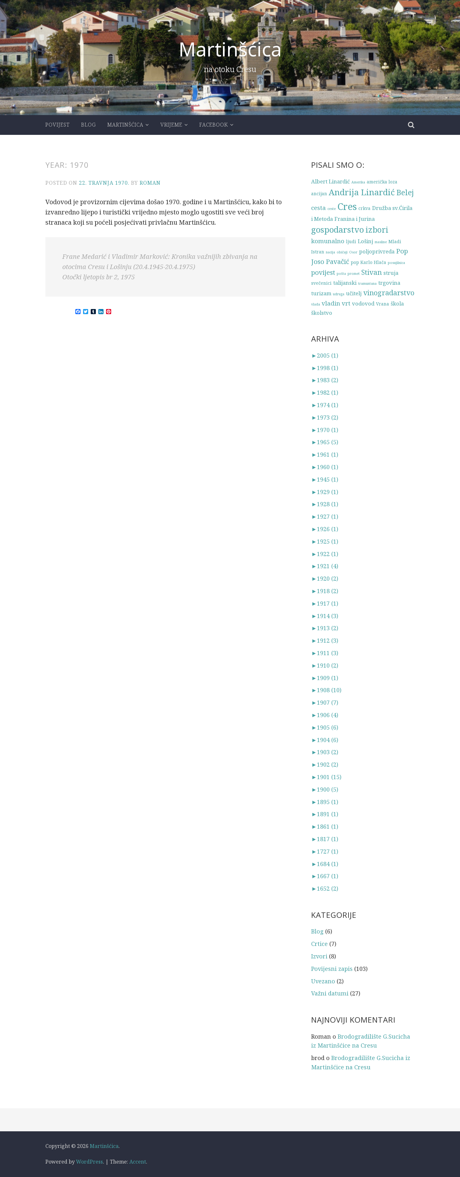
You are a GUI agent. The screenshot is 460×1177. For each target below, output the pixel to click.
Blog (88, 124)
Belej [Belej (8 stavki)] (405, 192)
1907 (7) (324, 702)
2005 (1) (324, 355)
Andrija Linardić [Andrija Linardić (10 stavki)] (362, 192)
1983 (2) (324, 380)
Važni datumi (330, 993)
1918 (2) (324, 591)
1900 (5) (324, 789)
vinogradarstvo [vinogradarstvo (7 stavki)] (388, 292)
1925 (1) (324, 541)
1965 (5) (324, 442)
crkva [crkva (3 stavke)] (364, 208)
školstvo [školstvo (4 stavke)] (321, 312)
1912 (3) (324, 640)
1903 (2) (324, 752)
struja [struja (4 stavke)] (390, 272)
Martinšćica (230, 49)
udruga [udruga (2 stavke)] (338, 294)
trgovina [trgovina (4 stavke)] (389, 282)
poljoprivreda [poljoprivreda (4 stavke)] (377, 251)
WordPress (89, 1161)
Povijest (57, 124)
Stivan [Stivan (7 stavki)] (371, 272)
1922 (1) (324, 554)
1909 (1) (324, 678)
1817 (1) (324, 839)
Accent (137, 1161)
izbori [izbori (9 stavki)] (376, 229)
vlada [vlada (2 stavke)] (315, 304)
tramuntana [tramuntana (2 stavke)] (367, 283)
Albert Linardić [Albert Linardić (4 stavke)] (330, 181)
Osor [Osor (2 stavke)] (353, 252)
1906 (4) (324, 715)
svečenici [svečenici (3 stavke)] (321, 283)
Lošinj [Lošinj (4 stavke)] (365, 241)
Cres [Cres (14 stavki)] (347, 206)
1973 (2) (324, 417)
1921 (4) (324, 566)
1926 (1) (324, 529)
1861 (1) (324, 826)
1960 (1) (324, 467)
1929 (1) (324, 492)
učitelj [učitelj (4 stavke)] (354, 293)
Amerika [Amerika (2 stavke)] (358, 182)
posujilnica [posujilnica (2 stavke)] (396, 262)
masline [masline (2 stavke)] (381, 242)
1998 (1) (324, 368)
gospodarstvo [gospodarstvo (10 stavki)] (337, 229)
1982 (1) (324, 392)
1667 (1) (324, 876)
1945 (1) (324, 479)
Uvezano (323, 981)
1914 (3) (324, 616)
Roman (150, 182)
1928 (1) (324, 504)
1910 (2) (324, 665)
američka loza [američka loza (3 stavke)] (382, 182)
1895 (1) (324, 802)
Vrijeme (171, 124)
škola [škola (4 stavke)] (397, 303)
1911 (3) (324, 653)
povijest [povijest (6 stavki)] (323, 272)
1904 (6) (324, 740)
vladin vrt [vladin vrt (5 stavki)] (336, 303)
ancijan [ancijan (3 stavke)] (319, 193)
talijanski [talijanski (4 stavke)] (344, 282)
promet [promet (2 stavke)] (354, 273)
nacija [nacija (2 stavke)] (330, 252)
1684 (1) (324, 864)
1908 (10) (326, 690)
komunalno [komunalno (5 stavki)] (327, 241)
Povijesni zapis (332, 968)
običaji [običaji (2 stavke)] (342, 252)
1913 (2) (324, 628)
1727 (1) (324, 851)
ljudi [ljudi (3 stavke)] (351, 241)
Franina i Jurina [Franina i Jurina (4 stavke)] (354, 218)
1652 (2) (324, 888)
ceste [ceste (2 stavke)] (331, 208)
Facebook (213, 124)
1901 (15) (326, 777)
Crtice (319, 944)
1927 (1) (324, 516)
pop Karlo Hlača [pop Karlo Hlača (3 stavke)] (368, 262)
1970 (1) (324, 430)
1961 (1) (324, 454)
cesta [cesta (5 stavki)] (318, 208)
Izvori (319, 956)
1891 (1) (324, 814)
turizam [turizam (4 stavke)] (321, 293)
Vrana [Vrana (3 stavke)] (382, 304)
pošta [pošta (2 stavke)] (341, 273)
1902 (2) (324, 764)
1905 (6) (324, 727)
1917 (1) (324, 603)
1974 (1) (324, 405)
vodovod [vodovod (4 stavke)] (363, 303)
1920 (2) (324, 578)
